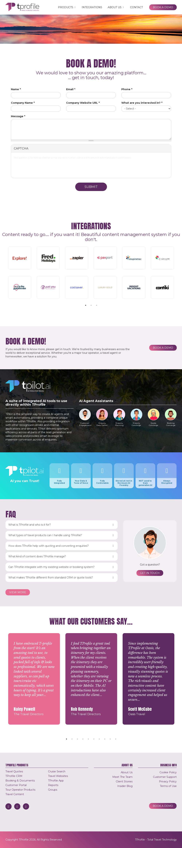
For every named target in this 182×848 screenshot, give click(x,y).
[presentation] (91, 168)
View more (17, 592)
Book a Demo (163, 7)
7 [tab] (99, 739)
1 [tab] (85, 305)
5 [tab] (88, 739)
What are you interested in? (141, 102)
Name (16, 89)
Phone (126, 89)
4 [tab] (83, 739)
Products (67, 7)
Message (18, 116)
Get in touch (150, 573)
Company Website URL (83, 102)
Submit (91, 187)
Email (70, 89)
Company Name (23, 102)
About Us (116, 7)
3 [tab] (96, 305)
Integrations (92, 7)
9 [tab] (110, 739)
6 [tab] (94, 739)
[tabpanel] (91, 273)
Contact (136, 7)
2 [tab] (91, 305)
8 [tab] (105, 739)
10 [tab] (116, 739)
